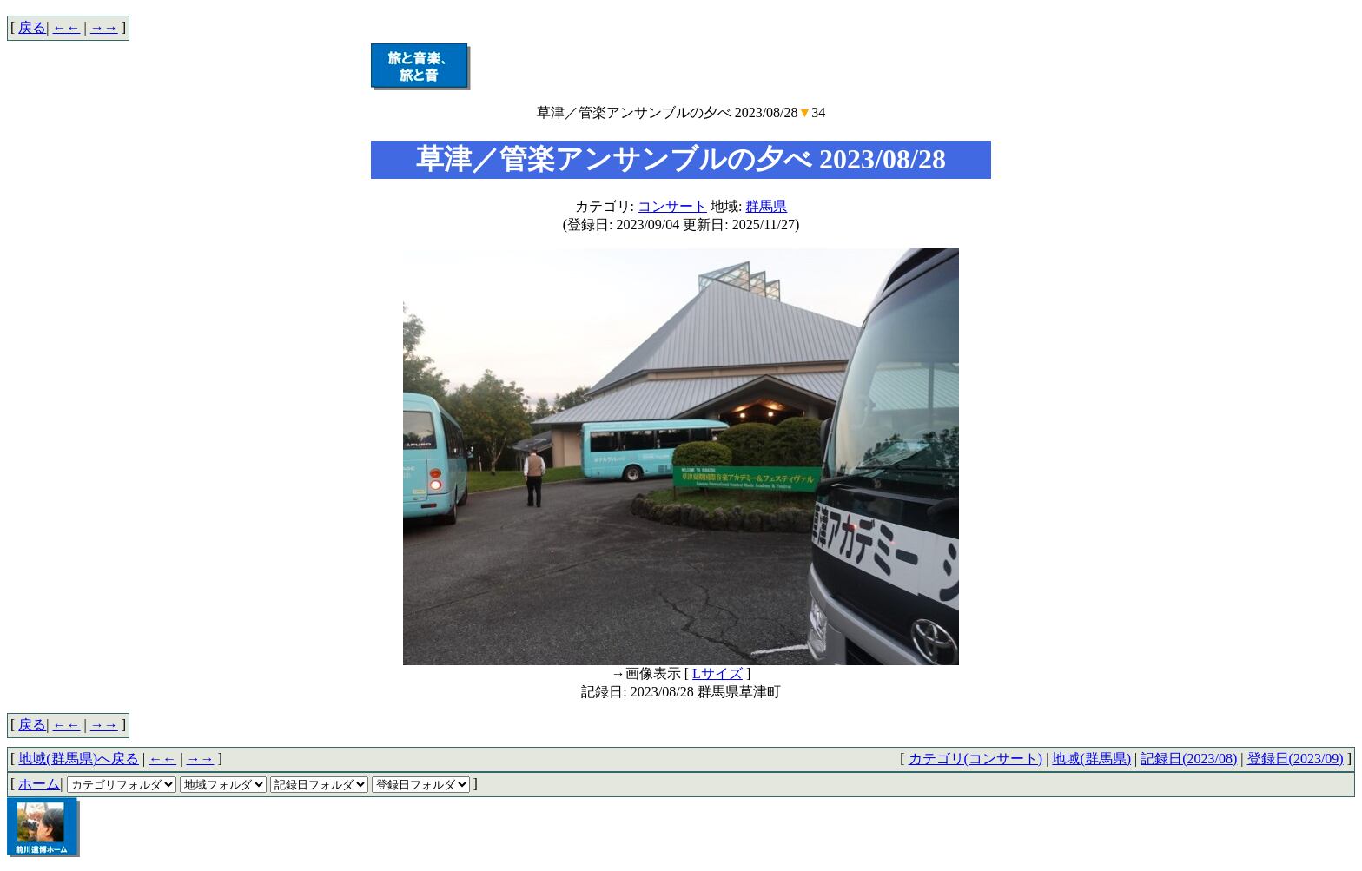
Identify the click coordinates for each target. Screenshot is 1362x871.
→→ (104, 27)
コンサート (672, 206)
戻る (32, 27)
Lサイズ (717, 673)
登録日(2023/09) (1295, 758)
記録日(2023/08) (1189, 758)
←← (67, 27)
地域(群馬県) (1091, 758)
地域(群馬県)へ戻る (78, 758)
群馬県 (766, 206)
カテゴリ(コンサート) (976, 758)
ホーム (39, 783)
